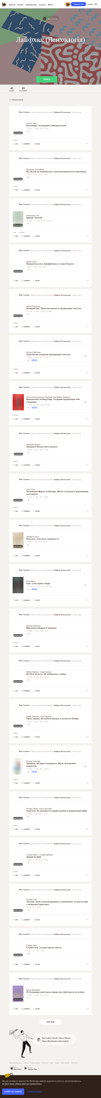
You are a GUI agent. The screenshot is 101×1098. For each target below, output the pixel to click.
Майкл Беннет (32, 671)
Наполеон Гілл (32, 215)
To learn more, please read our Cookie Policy (22, 1083)
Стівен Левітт (32, 854)
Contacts (45, 1062)
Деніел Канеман (33, 625)
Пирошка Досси (33, 444)
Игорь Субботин (33, 352)
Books (20, 5)
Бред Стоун (31, 261)
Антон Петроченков (35, 396)
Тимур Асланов (33, 305)
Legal (57, 1062)
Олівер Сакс (31, 899)
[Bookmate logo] (4, 4)
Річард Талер (32, 808)
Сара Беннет (46, 671)
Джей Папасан (32, 716)
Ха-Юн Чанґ (31, 123)
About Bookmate (15, 1062)
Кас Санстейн (45, 808)
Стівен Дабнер (46, 854)
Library (26, 1062)
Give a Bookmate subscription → (56, 1041)
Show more (50, 1022)
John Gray (30, 489)
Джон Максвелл (33, 989)
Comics (42, 5)
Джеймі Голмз (32, 536)
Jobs (51, 1062)
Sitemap (74, 1062)
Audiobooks (31, 5)
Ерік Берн (30, 581)
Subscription (35, 1062)
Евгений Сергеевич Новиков (57, 396)
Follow (47, 79)
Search (12, 5)
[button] (61, 79)
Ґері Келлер (46, 716)
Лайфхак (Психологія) (62, 112)
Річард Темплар (33, 760)
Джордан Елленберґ (35, 169)
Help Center (65, 1062)
